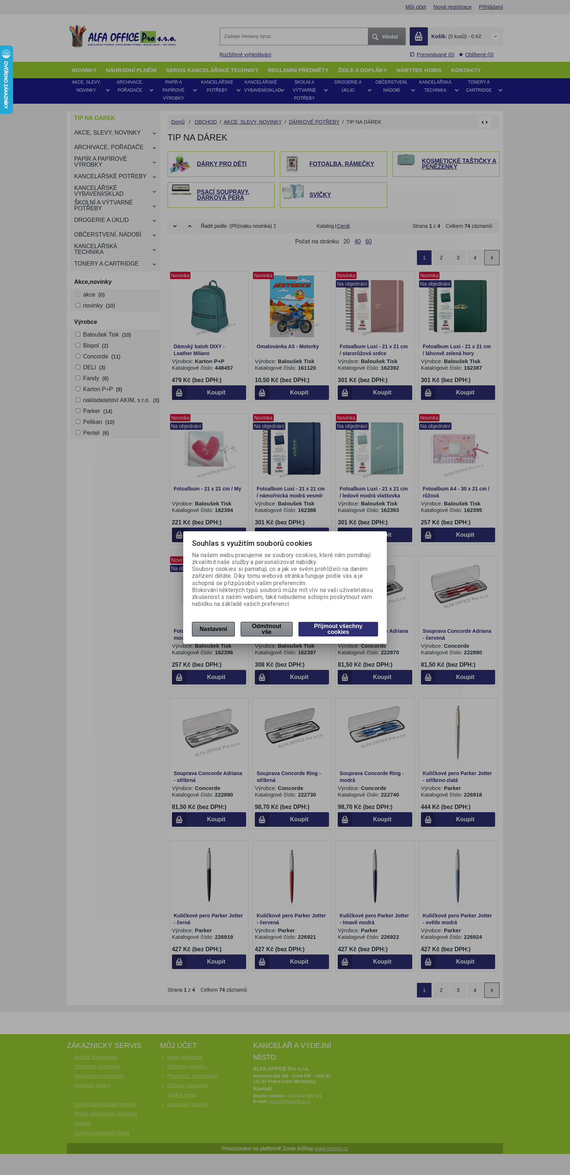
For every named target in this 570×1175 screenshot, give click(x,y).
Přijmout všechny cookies (338, 629)
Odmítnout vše (266, 629)
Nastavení (213, 629)
